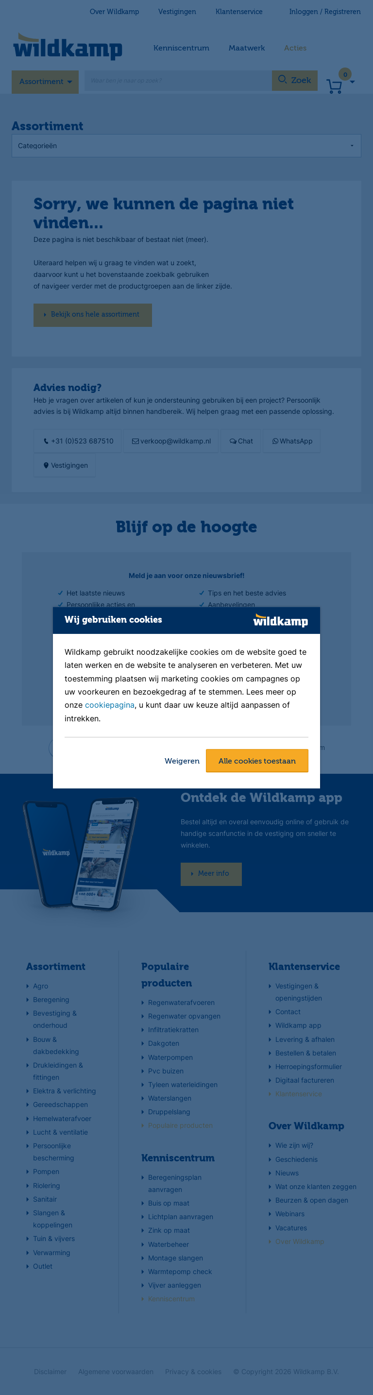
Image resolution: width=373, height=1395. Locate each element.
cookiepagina (110, 705)
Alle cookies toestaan (257, 762)
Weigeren (182, 762)
